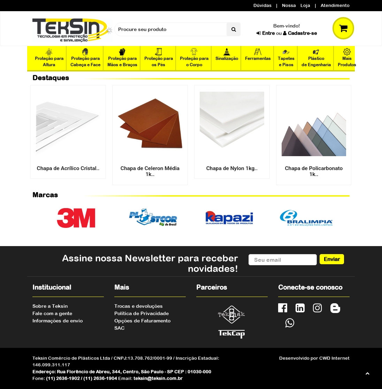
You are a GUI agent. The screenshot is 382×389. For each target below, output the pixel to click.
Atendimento (335, 5)
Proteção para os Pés (158, 57)
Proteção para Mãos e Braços (122, 57)
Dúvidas (262, 5)
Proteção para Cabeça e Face (85, 57)
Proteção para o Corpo (194, 57)
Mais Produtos (347, 57)
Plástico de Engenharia (316, 57)
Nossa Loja (296, 5)
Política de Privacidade (141, 313)
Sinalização (226, 54)
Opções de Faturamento (142, 320)
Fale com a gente (52, 313)
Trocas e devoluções (138, 306)
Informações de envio (57, 320)
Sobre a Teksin (50, 306)
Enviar (332, 259)
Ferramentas (258, 54)
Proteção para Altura (49, 57)
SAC (119, 328)
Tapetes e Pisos (286, 57)
